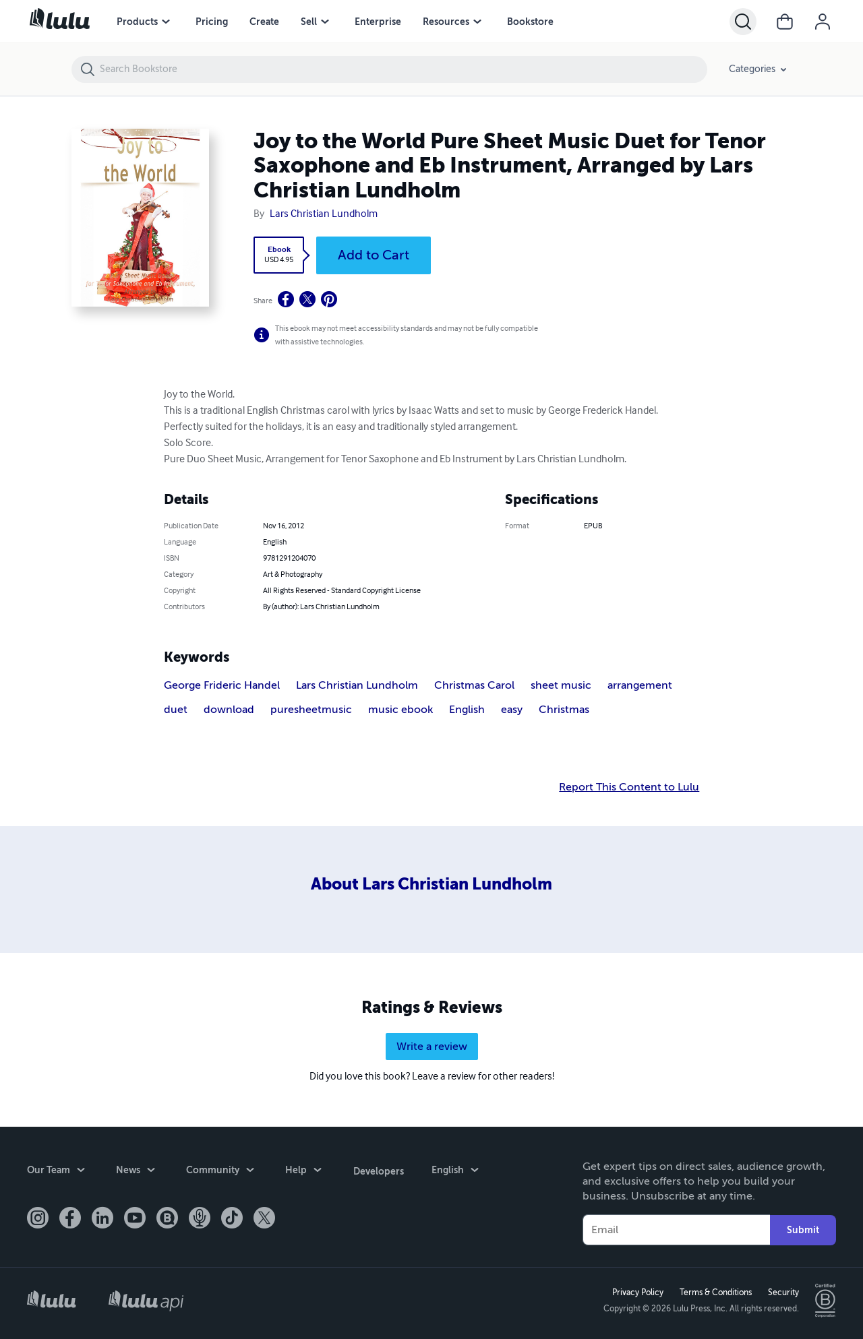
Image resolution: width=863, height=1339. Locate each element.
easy (512, 710)
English (467, 710)
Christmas (564, 710)
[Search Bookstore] (402, 69)
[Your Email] (676, 1229)
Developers (378, 1170)
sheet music (561, 685)
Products (137, 21)
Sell (309, 21)
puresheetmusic (311, 710)
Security (782, 1292)
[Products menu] (166, 21)
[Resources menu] (477, 21)
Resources (446, 21)
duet (175, 710)
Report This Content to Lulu (629, 787)
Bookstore (530, 21)
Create (264, 21)
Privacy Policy (637, 1292)
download (229, 710)
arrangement (639, 685)
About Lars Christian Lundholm (431, 884)
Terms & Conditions (715, 1292)
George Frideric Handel (222, 685)
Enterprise (378, 21)
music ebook (400, 710)
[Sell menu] (325, 21)
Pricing (212, 21)
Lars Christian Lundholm (324, 214)
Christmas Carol (474, 685)
